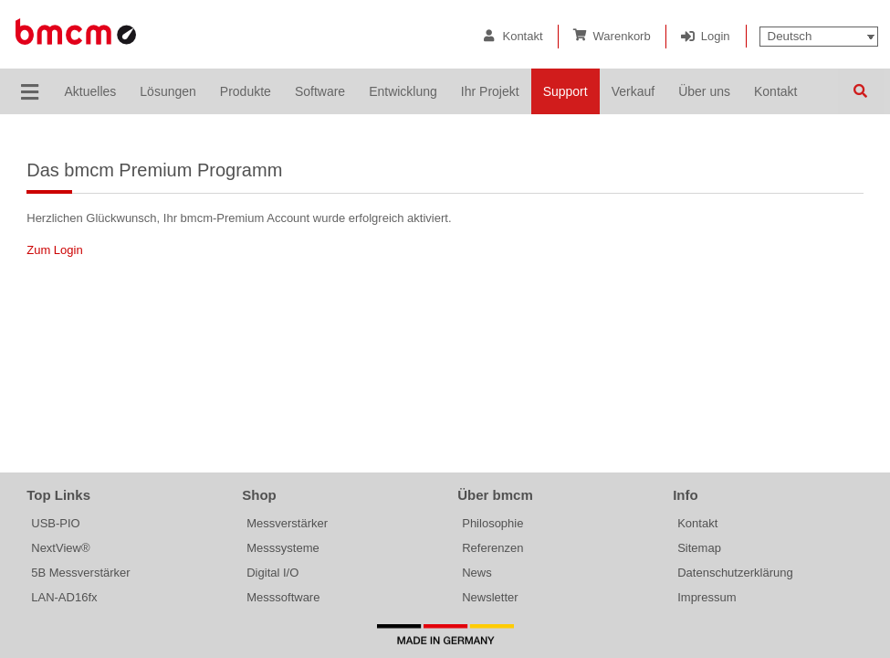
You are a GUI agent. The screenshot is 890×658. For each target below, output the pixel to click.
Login (715, 36)
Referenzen (492, 548)
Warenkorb (622, 36)
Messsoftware (282, 597)
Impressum (706, 597)
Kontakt (522, 36)
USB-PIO (55, 523)
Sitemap (699, 548)
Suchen (861, 91)
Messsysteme (282, 548)
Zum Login (54, 250)
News (477, 572)
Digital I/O (272, 572)
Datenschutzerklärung (734, 572)
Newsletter (490, 597)
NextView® (60, 548)
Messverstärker (287, 523)
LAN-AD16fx (64, 597)
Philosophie (492, 523)
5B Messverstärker (80, 572)
